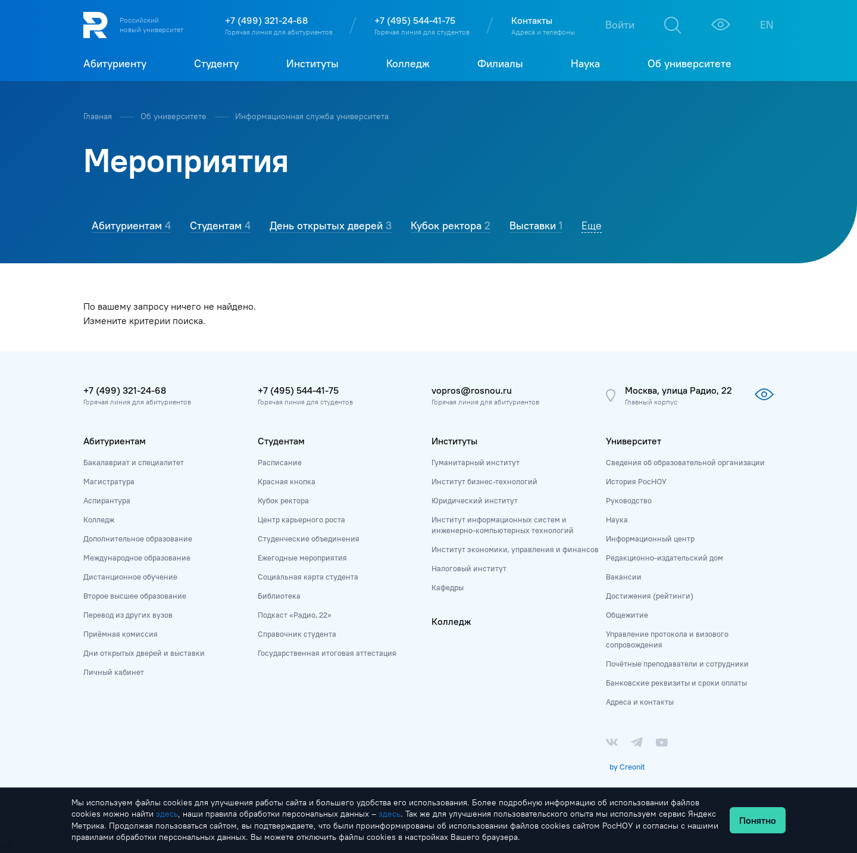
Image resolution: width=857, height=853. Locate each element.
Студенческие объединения (308, 538)
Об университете (174, 116)
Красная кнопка (286, 481)
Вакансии (624, 576)
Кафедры (447, 587)
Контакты (531, 20)
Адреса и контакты (640, 701)
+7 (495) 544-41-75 (414, 20)
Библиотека (279, 595)
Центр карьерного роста (301, 519)
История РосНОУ (636, 481)
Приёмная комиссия (120, 634)
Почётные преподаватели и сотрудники (677, 663)
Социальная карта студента (308, 576)
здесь (167, 813)
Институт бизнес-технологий (484, 481)
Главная (98, 116)
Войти (619, 25)
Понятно (757, 820)
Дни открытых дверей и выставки (144, 653)
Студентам (281, 441)
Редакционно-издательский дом (664, 557)
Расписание (280, 462)
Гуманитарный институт (475, 462)
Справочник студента (297, 634)
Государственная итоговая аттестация (327, 653)
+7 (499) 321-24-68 (266, 20)
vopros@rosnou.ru (471, 390)
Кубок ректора (283, 500)
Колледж (98, 519)
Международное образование (136, 557)
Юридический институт (474, 500)
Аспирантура (106, 500)
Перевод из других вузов (128, 614)
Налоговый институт (468, 568)
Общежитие (627, 614)
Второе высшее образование (134, 595)
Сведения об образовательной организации (685, 462)
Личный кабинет (113, 672)
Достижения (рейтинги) (649, 595)
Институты (454, 441)
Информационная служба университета (312, 116)
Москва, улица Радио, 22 (678, 390)
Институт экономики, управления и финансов (515, 549)
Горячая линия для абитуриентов (279, 31)
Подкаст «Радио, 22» (294, 614)
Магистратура (109, 481)
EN (767, 25)
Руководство (629, 500)
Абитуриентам (114, 441)
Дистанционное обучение (130, 576)
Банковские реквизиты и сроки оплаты (676, 682)
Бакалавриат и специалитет (133, 462)
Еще (591, 225)
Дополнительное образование (137, 538)
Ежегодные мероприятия (302, 557)
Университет (633, 441)
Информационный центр (650, 538)
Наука (617, 519)
